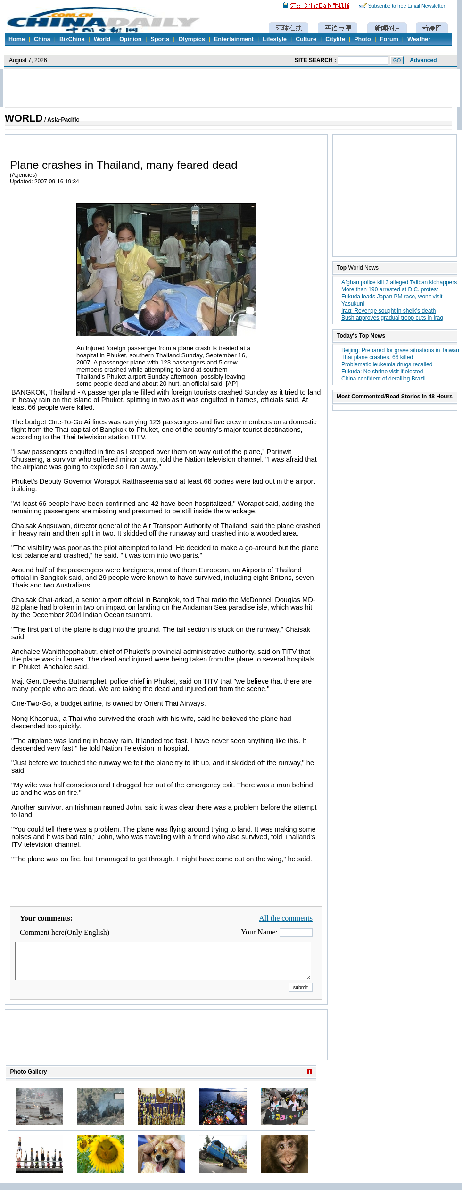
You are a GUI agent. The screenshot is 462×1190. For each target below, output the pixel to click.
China (42, 39)
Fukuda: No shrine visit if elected (382, 371)
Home (16, 39)
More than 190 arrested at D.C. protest (389, 289)
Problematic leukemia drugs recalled (386, 364)
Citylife (335, 39)
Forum (389, 39)
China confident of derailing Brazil (383, 378)
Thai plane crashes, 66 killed (377, 357)
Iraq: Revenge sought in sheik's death (388, 310)
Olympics (191, 39)
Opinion (130, 39)
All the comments (286, 918)
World (102, 39)
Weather (418, 39)
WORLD (24, 118)
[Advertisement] (166, 1047)
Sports (160, 39)
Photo (362, 39)
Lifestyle (275, 39)
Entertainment (234, 39)
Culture (306, 39)
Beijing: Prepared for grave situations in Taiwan (400, 350)
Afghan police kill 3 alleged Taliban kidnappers (399, 282)
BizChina (71, 39)
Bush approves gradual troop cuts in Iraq (392, 317)
